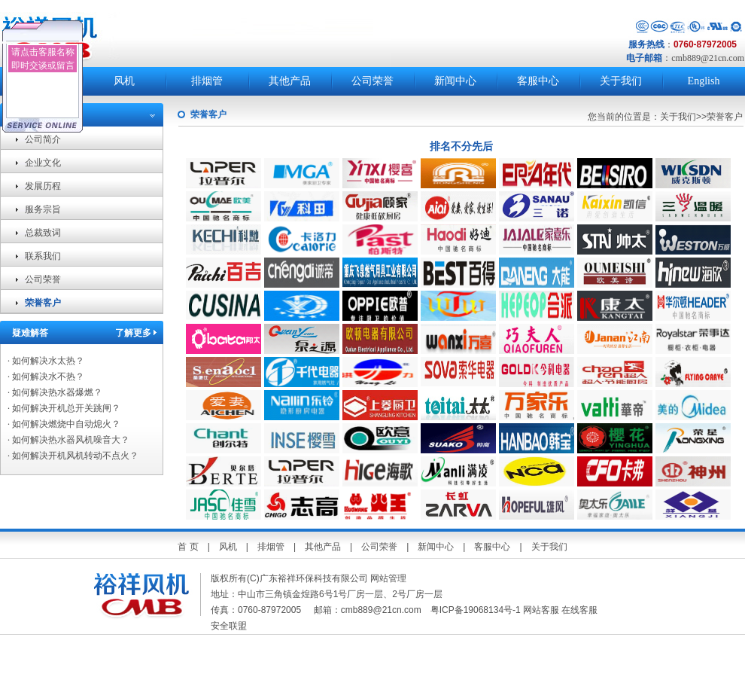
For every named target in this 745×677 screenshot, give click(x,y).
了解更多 (133, 333)
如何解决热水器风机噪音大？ (68, 440)
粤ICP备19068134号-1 (475, 610)
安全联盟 (230, 626)
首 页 (188, 546)
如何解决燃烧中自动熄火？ (64, 424)
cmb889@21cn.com (707, 58)
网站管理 (388, 578)
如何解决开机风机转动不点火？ (73, 455)
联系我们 (43, 256)
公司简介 (43, 139)
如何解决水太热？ (46, 360)
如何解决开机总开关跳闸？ (64, 408)
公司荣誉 (372, 81)
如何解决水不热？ (46, 376)
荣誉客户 (43, 302)
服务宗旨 (43, 209)
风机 (124, 81)
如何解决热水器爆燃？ (55, 392)
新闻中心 (455, 81)
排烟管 (207, 81)
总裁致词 (43, 232)
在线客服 (579, 610)
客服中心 (538, 81)
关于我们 (621, 81)
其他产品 (290, 81)
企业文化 (43, 162)
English (704, 81)
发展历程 (43, 186)
